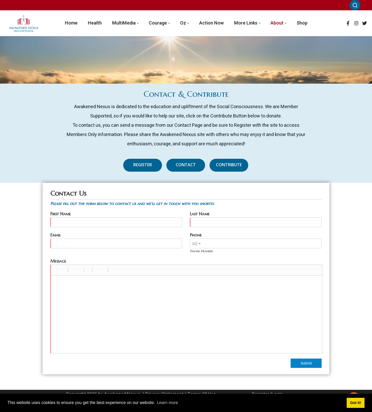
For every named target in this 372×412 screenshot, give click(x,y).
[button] (56, 270)
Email (55, 234)
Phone (196, 234)
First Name (60, 213)
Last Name (200, 213)
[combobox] (196, 244)
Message (58, 261)
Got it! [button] (355, 403)
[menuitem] (71, 23)
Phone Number (201, 251)
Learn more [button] (167, 402)
